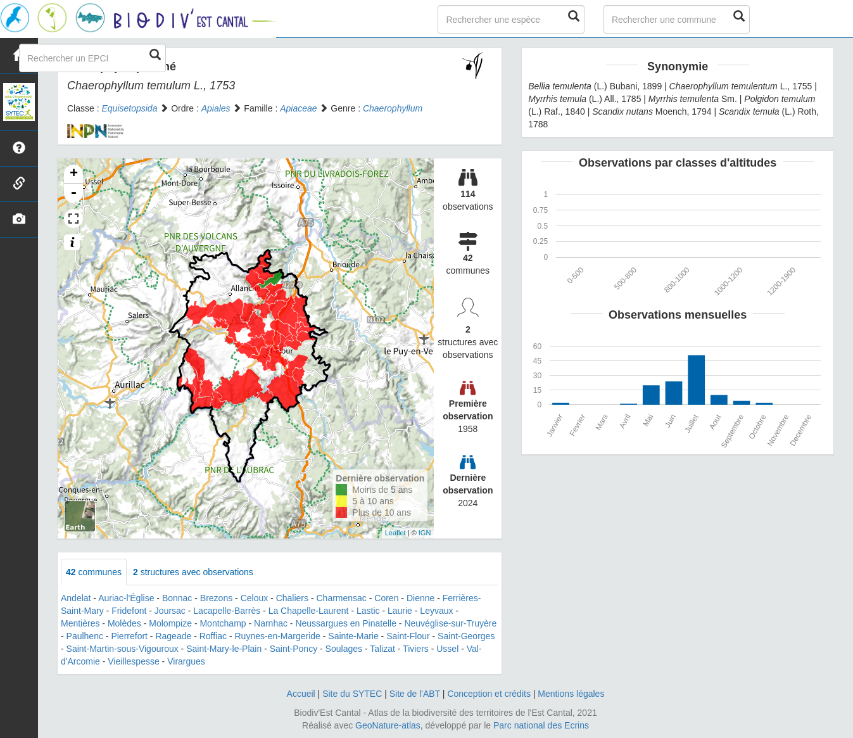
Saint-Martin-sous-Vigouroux (122, 649)
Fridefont (128, 611)
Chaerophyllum (392, 108)
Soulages (343, 649)
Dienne (420, 598)
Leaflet (395, 533)
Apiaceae (298, 108)
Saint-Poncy (293, 649)
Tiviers (416, 649)
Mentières (80, 623)
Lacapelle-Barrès (226, 611)
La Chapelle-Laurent (309, 611)
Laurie (400, 611)
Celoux (255, 598)
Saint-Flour (407, 636)
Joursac (170, 611)
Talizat (382, 649)
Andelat (76, 598)
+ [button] (74, 174)
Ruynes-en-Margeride (277, 636)
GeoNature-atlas (387, 725)
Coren (386, 598)
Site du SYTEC (352, 694)
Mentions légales (571, 694)
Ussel (447, 649)
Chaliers (292, 598)
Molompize (170, 623)
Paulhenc (84, 636)
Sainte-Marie (353, 636)
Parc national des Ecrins (541, 725)
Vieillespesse (133, 661)
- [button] (73, 193)
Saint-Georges (466, 636)
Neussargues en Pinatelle (345, 623)
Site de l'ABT (414, 694)
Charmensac (341, 598)
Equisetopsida (129, 108)
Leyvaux (436, 611)
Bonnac (177, 598)
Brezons (216, 598)
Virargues (186, 661)
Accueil (301, 694)
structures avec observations (193, 572)
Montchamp (222, 623)
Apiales (216, 108)
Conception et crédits (489, 694)
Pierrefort (129, 636)
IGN (425, 533)
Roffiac (213, 636)
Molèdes (124, 623)
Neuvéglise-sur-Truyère (450, 623)
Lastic (368, 611)
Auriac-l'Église (126, 598)
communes (94, 572)
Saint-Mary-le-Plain (224, 649)
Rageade (173, 636)
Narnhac (270, 623)
